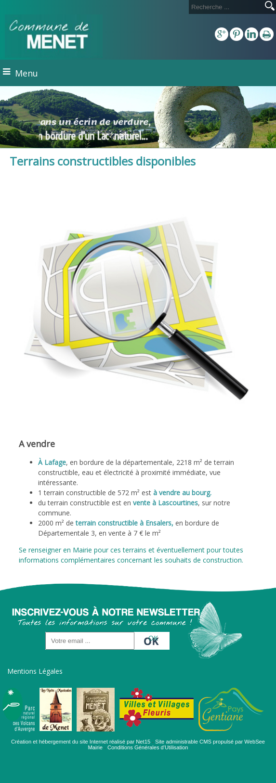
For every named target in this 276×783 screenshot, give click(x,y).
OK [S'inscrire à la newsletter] (153, 637)
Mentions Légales (35, 671)
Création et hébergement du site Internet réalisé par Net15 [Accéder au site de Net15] (80, 741)
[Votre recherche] (225, 7)
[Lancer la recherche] (269, 6)
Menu (26, 73)
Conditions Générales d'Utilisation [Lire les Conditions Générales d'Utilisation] (147, 747)
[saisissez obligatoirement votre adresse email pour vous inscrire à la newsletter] (89, 641)
